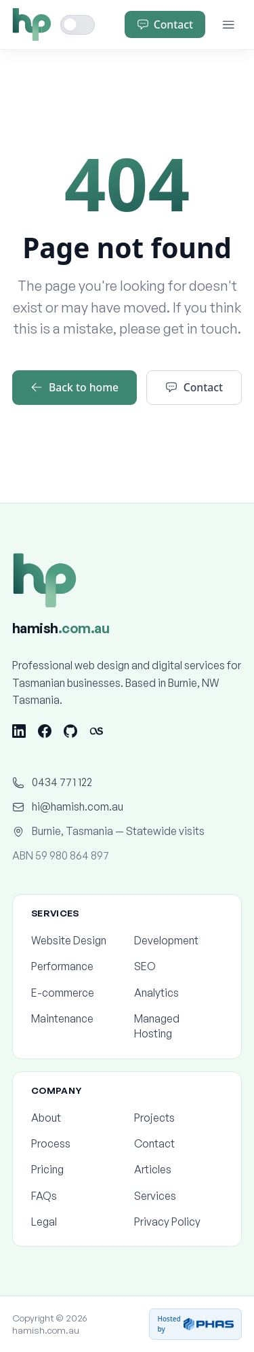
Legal (75, 1221)
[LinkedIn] (19, 731)
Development (178, 940)
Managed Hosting (178, 1026)
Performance (75, 966)
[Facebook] (44, 731)
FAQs (75, 1196)
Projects (178, 1117)
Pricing (75, 1169)
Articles (178, 1169)
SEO (178, 966)
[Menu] (228, 25)
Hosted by (196, 1324)
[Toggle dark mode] (78, 25)
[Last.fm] (96, 731)
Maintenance (75, 1018)
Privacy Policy (178, 1221)
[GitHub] (70, 731)
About (75, 1117)
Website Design (75, 940)
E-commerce (75, 992)
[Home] (31, 24)
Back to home (74, 387)
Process (75, 1143)
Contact (165, 24)
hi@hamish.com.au (67, 806)
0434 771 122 (52, 782)
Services (178, 1196)
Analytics (178, 992)
